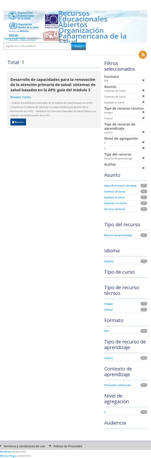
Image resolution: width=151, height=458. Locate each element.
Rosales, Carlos (20, 97)
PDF (106, 331)
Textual (108, 309)
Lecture (108, 358)
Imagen (108, 303)
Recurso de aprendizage (118, 235)
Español (108, 261)
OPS (22, 38)
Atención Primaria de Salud (120, 185)
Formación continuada (117, 385)
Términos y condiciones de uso (24, 446)
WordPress (6, 451)
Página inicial (11, 38)
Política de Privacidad (67, 446)
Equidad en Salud (114, 197)
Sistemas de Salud (114, 191)
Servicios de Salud (114, 209)
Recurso (18, 122)
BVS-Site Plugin (8, 455)
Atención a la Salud (115, 203)
